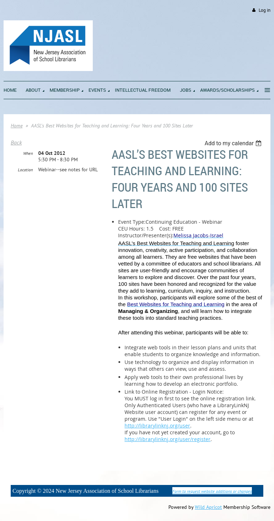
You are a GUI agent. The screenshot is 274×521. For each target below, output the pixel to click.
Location (25, 169)
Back (16, 142)
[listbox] (233, 143)
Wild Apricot (208, 507)
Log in (264, 10)
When (28, 153)
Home (16, 125)
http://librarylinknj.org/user (157, 425)
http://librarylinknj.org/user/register (167, 439)
